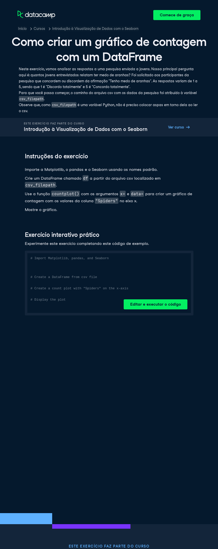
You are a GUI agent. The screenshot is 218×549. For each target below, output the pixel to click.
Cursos (39, 29)
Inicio (22, 29)
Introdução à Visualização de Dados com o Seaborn (95, 29)
